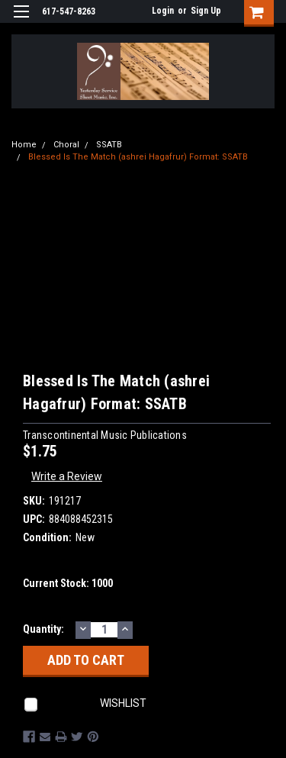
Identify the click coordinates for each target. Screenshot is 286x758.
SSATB (109, 145)
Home (24, 145)
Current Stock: (68, 583)
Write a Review (66, 476)
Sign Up (206, 10)
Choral (66, 145)
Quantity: (43, 629)
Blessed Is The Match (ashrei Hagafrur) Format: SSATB (138, 157)
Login (163, 10)
